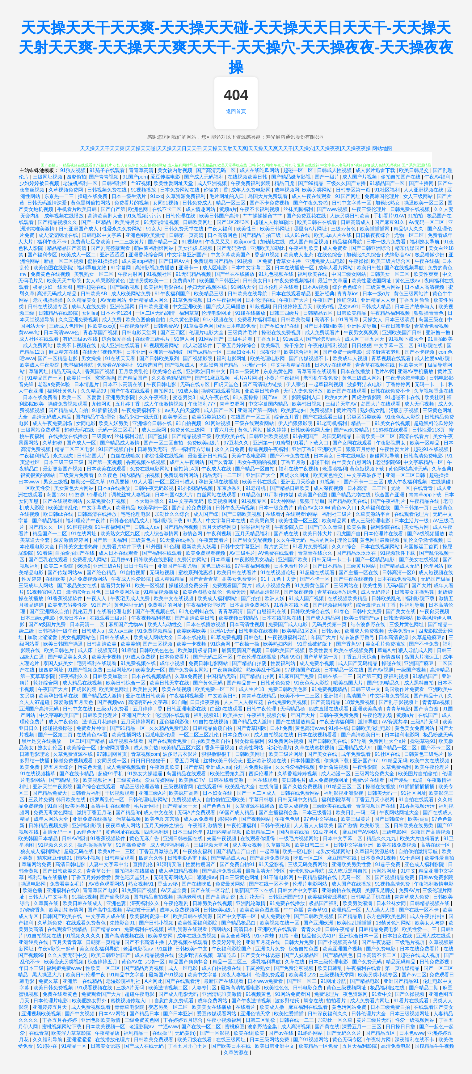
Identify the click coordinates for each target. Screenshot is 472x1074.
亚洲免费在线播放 (93, 819)
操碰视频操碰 (58, 728)
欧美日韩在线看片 (237, 572)
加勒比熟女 (388, 202)
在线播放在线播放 (68, 436)
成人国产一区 (219, 410)
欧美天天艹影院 (65, 280)
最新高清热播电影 (241, 987)
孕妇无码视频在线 (207, 287)
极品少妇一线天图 (53, 287)
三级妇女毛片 (241, 352)
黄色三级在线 (216, 566)
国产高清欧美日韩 (195, 618)
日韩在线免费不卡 (390, 391)
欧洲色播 (33, 890)
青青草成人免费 (412, 896)
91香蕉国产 (306, 436)
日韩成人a (93, 631)
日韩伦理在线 (181, 215)
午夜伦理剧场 (378, 715)
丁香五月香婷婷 (60, 1020)
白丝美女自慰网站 (352, 462)
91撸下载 (289, 935)
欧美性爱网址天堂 (174, 183)
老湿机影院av (138, 948)
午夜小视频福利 (224, 1020)
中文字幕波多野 (365, 475)
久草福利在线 (375, 507)
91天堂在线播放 (178, 540)
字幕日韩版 (262, 799)
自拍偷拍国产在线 (75, 553)
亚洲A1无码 (223, 631)
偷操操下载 (337, 760)
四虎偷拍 (76, 176)
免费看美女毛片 (68, 884)
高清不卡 (324, 319)
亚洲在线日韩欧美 (146, 695)
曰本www (29, 481)
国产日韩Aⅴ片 (175, 261)
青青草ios (348, 293)
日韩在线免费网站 (300, 793)
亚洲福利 (333, 695)
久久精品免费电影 (169, 728)
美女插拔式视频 (196, 248)
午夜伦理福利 (241, 825)
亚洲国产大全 (261, 475)
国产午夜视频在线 (155, 611)
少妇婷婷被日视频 (39, 183)
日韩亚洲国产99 (286, 896)
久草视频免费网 (66, 189)
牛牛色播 (294, 909)
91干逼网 (411, 858)
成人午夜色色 (63, 721)
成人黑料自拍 (419, 682)
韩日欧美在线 (71, 799)
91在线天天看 (121, 358)
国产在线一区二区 (201, 1026)
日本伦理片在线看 (279, 287)
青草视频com (145, 754)
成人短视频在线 (436, 572)
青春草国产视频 (101, 332)
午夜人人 (96, 598)
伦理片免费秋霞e (253, 767)
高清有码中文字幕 (148, 702)
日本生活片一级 (412, 520)
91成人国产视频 (307, 598)
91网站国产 (211, 339)
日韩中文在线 (78, 708)
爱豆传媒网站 (160, 780)
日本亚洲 (136, 352)
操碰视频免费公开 (189, 585)
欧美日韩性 (369, 267)
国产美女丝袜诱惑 (261, 955)
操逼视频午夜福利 (268, 449)
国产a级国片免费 (47, 624)
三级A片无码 (425, 721)
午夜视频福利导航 (151, 618)
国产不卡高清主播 (144, 942)
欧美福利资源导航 (327, 896)
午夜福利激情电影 (433, 884)
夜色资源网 (356, 994)
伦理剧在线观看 (173, 715)
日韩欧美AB (94, 293)
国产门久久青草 (326, 527)
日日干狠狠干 (139, 566)
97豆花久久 (237, 442)
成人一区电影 (183, 968)
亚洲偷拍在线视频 (342, 890)
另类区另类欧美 (364, 416)
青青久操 (311, 929)
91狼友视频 (73, 170)
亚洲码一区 (255, 365)
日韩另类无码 (152, 449)
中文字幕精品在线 (291, 365)
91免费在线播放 (288, 903)
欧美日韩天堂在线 (170, 682)
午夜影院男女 (391, 442)
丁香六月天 (222, 429)
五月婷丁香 (128, 403)
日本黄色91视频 (379, 858)
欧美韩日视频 (307, 403)
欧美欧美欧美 (191, 631)
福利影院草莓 (336, 799)
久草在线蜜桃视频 (315, 747)
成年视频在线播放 (64, 215)
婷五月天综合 (59, 767)
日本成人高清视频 (425, 287)
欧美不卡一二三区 (300, 695)
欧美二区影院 (59, 566)
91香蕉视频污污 (417, 806)
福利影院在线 (385, 527)
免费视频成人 (187, 799)
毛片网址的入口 (227, 196)
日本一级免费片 (277, 507)
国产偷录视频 (115, 896)
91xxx (156, 196)
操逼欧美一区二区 (424, 202)
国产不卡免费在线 (290, 455)
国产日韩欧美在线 (327, 741)
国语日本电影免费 (236, 326)
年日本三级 (31, 968)
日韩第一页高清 (187, 235)
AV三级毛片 (242, 553)
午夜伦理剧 (177, 903)
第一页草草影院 (38, 676)
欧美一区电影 (297, 851)
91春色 (341, 611)
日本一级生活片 (129, 196)
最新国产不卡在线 (254, 890)
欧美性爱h (320, 650)
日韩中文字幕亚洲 (240, 546)
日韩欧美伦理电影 (371, 728)
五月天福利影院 (360, 1046)
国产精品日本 (144, 1013)
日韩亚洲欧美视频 (269, 436)
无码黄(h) (186, 1033)
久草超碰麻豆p (429, 637)
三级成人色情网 (67, 326)
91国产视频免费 (85, 669)
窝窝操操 (105, 378)
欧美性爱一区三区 (298, 520)
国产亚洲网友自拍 (49, 611)
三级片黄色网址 (407, 624)
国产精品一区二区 (397, 747)
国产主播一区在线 (359, 572)
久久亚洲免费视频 (78, 319)
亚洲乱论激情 (251, 903)
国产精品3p (128, 812)
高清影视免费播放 (155, 267)
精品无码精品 (401, 961)
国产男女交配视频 (253, 540)
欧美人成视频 (294, 806)
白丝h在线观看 (227, 708)
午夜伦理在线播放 (257, 656)
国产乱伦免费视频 (192, 507)
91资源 (76, 494)
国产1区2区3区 (234, 222)
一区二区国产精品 (85, 741)
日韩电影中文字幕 (102, 235)
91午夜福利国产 (173, 293)
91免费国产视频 (139, 890)
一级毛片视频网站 (299, 838)
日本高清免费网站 (250, 605)
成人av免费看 (199, 819)
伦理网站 (434, 566)
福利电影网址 (232, 358)
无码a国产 (397, 585)
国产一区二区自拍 (164, 442)
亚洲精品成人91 (356, 747)
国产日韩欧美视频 (242, 514)
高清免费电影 (396, 1046)
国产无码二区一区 (213, 656)
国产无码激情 (232, 248)
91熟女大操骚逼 (145, 773)
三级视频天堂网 (212, 845)
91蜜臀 (283, 442)
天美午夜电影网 (249, 455)
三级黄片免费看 (77, 475)
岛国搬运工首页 (422, 546)
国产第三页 (368, 676)
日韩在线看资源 (227, 780)
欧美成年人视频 (351, 358)
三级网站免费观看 (41, 429)
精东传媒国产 (410, 248)
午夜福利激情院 (206, 825)
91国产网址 (348, 196)
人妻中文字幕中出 (109, 864)
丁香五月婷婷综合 (237, 345)
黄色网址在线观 (123, 832)
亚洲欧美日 (330, 449)
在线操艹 (162, 1033)
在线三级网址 (231, 1039)
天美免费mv (402, 631)
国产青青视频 (104, 176)
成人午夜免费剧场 (52, 423)
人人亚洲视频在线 (424, 189)
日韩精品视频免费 (48, 825)
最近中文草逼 (333, 280)
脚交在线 (313, 1000)
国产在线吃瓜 (197, 884)
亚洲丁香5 (303, 449)
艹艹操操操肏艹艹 (263, 215)
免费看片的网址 (165, 605)
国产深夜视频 (299, 592)
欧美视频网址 (223, 501)
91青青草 (349, 319)
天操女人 (372, 319)
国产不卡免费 (424, 644)
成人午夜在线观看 (312, 196)
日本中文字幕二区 (251, 267)
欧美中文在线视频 (174, 598)
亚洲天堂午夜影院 (53, 786)
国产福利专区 (42, 254)
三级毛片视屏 (410, 942)
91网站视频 (218, 423)
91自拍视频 (189, 423)
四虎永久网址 (295, 475)
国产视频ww (111, 702)
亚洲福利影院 (87, 825)
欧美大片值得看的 (420, 838)
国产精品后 (351, 916)
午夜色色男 (288, 819)
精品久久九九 (381, 838)
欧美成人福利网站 (217, 598)
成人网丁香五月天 (365, 339)
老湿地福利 (334, 468)
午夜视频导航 (135, 326)
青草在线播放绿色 (337, 592)
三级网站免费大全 (375, 773)
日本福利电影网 (402, 734)
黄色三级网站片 (412, 293)
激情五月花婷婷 (100, 721)
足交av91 (348, 306)
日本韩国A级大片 (174, 494)
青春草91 (318, 909)
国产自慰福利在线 (267, 611)
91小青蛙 (265, 935)
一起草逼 (270, 851)
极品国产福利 (324, 903)
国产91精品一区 (128, 728)
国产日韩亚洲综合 (371, 248)
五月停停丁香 (148, 708)
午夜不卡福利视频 (260, 209)
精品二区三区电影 (75, 449)
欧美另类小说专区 (378, 974)
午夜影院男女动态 (254, 559)
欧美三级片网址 (287, 754)
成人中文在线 (159, 812)
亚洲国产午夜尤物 (178, 566)
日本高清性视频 (247, 624)
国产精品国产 (133, 378)
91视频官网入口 (45, 592)
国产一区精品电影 (58, 358)
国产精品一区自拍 (255, 468)
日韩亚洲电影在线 (186, 708)
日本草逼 (221, 559)
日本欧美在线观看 (106, 468)
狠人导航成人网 (416, 650)
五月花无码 (252, 896)
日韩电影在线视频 (258, 631)
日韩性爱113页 (429, 429)
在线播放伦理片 (113, 1039)
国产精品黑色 (338, 955)
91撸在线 (338, 728)
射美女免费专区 (240, 579)
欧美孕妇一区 (153, 507)
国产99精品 (310, 183)
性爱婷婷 (32, 579)
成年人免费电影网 (251, 189)
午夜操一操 (247, 644)
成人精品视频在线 (155, 955)
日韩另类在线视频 (212, 903)
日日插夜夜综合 (373, 235)
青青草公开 (99, 871)
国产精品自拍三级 (261, 235)
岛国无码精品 (337, 436)
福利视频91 (207, 715)
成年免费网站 (213, 1000)
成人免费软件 (275, 916)
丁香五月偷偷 (414, 300)
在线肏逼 (269, 786)
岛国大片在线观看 (381, 403)
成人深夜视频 (329, 488)
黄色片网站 (251, 429)
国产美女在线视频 (419, 559)
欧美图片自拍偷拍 (418, 773)
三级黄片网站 (361, 566)
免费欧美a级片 (204, 442)
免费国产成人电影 (288, 624)
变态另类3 (184, 397)
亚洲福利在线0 (63, 890)
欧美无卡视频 (106, 656)
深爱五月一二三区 (362, 1026)
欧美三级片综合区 (391, 261)
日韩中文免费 (367, 611)
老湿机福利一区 (81, 183)
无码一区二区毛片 (118, 429)
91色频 (171, 546)
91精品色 (250, 494)
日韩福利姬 (115, 183)
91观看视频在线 (95, 987)
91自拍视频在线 (44, 935)
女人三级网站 (418, 196)
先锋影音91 (123, 922)
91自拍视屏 (133, 572)
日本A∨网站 (113, 1013)
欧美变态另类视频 (64, 961)
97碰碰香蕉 (32, 909)
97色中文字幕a (321, 819)
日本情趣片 (87, 384)
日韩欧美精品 (352, 313)
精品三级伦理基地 (140, 786)
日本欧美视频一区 (106, 1026)
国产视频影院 (198, 358)
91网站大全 (243, 287)
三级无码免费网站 (308, 864)
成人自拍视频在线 (274, 734)
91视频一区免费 (255, 261)
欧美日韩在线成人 (83, 903)
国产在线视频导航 (404, 267)
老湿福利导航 (78, 365)
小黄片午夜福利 (283, 378)
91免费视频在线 (138, 663)
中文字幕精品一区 (423, 462)
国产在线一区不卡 (269, 884)
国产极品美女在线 (77, 585)
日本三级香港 (317, 812)
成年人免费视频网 (180, 909)
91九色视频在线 (277, 274)
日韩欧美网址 (198, 222)
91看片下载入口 (311, 442)
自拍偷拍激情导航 (418, 851)
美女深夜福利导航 (99, 948)
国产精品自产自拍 (236, 851)
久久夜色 (107, 475)
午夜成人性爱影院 (131, 579)
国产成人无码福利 (204, 176)
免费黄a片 (184, 280)
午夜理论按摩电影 (406, 378)
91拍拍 (416, 215)
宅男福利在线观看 (97, 663)
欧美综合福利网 (302, 352)
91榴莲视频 (79, 527)
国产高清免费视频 (270, 858)
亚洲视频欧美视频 (41, 1013)
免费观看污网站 (182, 475)
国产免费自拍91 (238, 864)
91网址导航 (334, 981)
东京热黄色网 (278, 371)
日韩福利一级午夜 (58, 631)
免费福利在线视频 (144, 929)
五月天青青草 (67, 942)
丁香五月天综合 (360, 656)
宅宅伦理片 (279, 747)
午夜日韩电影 (396, 326)
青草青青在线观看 (317, 371)
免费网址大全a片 (388, 741)
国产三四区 (173, 332)
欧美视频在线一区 (280, 922)
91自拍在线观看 (416, 799)
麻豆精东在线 (64, 352)
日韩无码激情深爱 (47, 202)
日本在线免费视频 (397, 579)
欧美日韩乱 (330, 968)
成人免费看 (335, 248)
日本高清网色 (223, 235)
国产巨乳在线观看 (48, 559)
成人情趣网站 (201, 209)
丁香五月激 (294, 462)
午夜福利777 (202, 403)
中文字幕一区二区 (394, 345)
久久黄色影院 (184, 319)
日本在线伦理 (192, 637)
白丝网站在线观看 (217, 494)
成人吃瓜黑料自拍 (348, 871)
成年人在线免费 (89, 306)
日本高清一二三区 (367, 488)
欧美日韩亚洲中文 (275, 1046)
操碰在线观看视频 (221, 391)
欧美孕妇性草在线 (59, 695)
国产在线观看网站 (63, 501)
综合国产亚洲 (390, 494)
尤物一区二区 (409, 235)
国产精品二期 (424, 987)
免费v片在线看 (369, 780)
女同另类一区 (112, 760)
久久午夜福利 (154, 397)
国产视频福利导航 (333, 605)
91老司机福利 (332, 423)
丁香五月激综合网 (159, 851)
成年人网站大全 (52, 819)
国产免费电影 (381, 948)
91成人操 (188, 391)
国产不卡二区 (436, 747)
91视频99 (192, 241)
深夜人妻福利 (236, 974)
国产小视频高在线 (338, 942)
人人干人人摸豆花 (244, 702)
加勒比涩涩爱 (42, 637)
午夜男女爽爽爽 (361, 332)
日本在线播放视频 (206, 624)
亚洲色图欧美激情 (145, 235)
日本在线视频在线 (282, 618)
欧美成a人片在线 (333, 235)
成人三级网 (154, 429)
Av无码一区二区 (427, 222)
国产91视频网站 (311, 1039)
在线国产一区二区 (251, 416)
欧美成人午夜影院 (40, 365)
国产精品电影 (365, 981)
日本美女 (323, 455)
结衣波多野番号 (358, 637)
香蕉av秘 (168, 884)
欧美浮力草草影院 (71, 1033)
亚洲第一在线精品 (82, 981)
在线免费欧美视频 (287, 702)
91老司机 (256, 488)
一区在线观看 (263, 780)
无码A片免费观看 (197, 812)
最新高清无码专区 (266, 871)
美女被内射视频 (175, 170)
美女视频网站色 (79, 637)
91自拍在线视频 (211, 721)
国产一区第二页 (56, 734)
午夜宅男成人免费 (130, 598)
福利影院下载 (168, 520)
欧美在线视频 (177, 689)
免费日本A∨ (73, 618)
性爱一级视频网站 (415, 1020)
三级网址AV (120, 669)
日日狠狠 (361, 345)
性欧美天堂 (412, 365)
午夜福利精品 (34, 455)
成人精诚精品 (170, 579)
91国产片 (101, 605)
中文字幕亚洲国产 (187, 254)
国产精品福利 (47, 520)
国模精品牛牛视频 (434, 1046)
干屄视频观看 (120, 793)
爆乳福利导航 (266, 961)
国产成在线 (287, 533)
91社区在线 (388, 754)
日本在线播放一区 (295, 267)
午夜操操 (359, 261)
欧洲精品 (125, 507)
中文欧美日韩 (223, 695)
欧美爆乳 (270, 345)
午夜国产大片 (294, 300)
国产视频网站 (256, 819)
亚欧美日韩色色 (262, 391)
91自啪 (180, 702)
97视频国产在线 (303, 669)
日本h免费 (281, 728)
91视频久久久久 (56, 845)
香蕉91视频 (268, 254)
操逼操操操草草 (95, 845)
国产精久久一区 (46, 527)
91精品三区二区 (344, 786)
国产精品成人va (229, 858)
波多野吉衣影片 (181, 754)
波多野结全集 (262, 1026)
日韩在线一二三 (336, 676)
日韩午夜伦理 (262, 708)
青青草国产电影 (101, 890)
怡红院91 (347, 300)
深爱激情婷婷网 (72, 540)
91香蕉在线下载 (291, 605)
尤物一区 (401, 488)
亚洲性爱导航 (362, 326)
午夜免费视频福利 (294, 280)
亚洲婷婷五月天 (50, 1007)
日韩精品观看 (120, 858)
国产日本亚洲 (178, 1013)
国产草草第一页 (321, 656)
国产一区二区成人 (257, 793)
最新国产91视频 (167, 974)
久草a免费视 (189, 676)
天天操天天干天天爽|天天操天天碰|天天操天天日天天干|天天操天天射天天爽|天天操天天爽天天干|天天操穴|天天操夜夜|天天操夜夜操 (225, 148)
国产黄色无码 (208, 682)
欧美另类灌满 (358, 903)
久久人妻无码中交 (68, 955)
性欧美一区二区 (103, 968)
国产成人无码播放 (226, 306)
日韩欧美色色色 (157, 650)
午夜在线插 (427, 261)
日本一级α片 (376, 293)
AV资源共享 (395, 721)
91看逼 (45, 553)
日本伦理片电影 (51, 1000)
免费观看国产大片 (101, 994)
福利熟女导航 (425, 241)
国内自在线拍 (294, 832)
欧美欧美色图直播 (260, 909)
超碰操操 (439, 475)
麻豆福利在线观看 (308, 1007)
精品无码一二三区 (222, 475)
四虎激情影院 (367, 397)
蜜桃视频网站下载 (62, 1026)
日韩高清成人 (356, 222)
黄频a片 (228, 209)
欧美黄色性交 (328, 475)
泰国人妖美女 (58, 663)
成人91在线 (298, 235)
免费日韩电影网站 (208, 663)
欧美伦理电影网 (268, 358)
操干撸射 (294, 345)
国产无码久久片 (345, 1033)
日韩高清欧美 (102, 644)
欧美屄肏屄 (263, 520)
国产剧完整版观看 (111, 248)
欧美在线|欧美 (250, 1033)
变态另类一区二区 (168, 1007)
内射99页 (290, 656)
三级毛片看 (241, 339)
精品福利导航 (347, 241)
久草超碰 (52, 442)
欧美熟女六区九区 (120, 533)
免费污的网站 (192, 559)
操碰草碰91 (423, 741)
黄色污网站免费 (350, 1007)
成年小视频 (173, 663)
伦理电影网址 (216, 313)
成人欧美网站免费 (131, 293)
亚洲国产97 (366, 760)
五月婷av (121, 559)
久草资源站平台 (373, 514)
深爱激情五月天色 (74, 702)
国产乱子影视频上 (399, 702)
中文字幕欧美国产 (231, 254)
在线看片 (246, 1007)
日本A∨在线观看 (333, 365)
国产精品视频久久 (58, 222)
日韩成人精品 (376, 306)
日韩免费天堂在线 (184, 228)
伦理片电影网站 (310, 884)
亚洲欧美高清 (367, 708)
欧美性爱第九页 (228, 773)
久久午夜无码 (291, 540)
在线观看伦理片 (412, 514)
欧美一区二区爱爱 (82, 397)
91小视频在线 (218, 319)
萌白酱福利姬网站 (154, 248)
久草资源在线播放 (255, 806)
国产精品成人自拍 (68, 410)
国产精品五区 (380, 1033)
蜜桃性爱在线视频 (164, 455)
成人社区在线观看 (39, 339)
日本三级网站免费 (270, 1039)
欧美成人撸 (272, 1007)
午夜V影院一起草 (57, 948)
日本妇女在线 (218, 793)
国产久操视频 (410, 994)
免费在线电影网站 (150, 468)
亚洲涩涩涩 (113, 254)
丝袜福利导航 (129, 436)
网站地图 (382, 148)
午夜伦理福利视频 (328, 345)
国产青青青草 (203, 579)
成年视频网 (287, 189)
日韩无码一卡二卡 (332, 559)
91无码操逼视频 (162, 222)
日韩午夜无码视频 (235, 507)
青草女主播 (289, 261)
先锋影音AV (398, 254)
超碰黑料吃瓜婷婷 (433, 423)
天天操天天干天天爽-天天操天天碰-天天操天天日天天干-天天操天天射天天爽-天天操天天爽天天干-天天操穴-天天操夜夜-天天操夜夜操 (236, 47)
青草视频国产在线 (376, 806)
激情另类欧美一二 (149, 280)
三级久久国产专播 (346, 183)
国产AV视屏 (381, 669)
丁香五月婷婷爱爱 (91, 877)
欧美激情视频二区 (168, 987)
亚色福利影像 (174, 721)
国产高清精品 (326, 702)
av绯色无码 (89, 832)
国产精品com (106, 929)
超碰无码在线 (79, 429)
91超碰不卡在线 (403, 397)
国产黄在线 (327, 1026)
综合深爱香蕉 (117, 339)
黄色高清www (310, 728)
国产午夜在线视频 (354, 579)
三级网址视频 (48, 176)
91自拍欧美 (440, 339)
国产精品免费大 (50, 793)
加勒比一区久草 (88, 481)
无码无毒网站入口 (174, 877)
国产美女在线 (401, 611)
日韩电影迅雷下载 (187, 858)
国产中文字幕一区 (237, 916)
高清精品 (440, 669)
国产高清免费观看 (222, 871)
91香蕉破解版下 (315, 644)
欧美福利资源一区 (149, 916)
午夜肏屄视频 (434, 611)
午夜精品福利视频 (390, 313)
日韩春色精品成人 (129, 520)
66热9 (84, 566)
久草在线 (295, 961)
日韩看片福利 (86, 793)
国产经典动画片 (324, 339)
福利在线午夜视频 (299, 468)
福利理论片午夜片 (86, 520)
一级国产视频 (411, 669)
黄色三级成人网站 (362, 378)
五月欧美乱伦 (134, 371)
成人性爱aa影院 (433, 358)
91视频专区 (254, 501)
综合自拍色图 (304, 948)
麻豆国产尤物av (126, 624)
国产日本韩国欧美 (323, 326)
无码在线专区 (195, 384)
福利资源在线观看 (188, 929)
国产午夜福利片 (389, 501)
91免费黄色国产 (312, 585)
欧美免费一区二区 (215, 689)
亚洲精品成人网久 (149, 300)
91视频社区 (159, 274)
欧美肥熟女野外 (90, 1000)
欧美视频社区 (98, 780)
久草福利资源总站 (375, 851)
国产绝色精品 (101, 572)
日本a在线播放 (114, 488)
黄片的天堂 (277, 546)
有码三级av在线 (81, 339)
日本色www (412, 1033)
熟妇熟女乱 (373, 410)
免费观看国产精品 (214, 261)
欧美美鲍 (130, 644)
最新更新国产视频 (63, 468)
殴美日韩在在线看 (317, 222)
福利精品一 (137, 1033)
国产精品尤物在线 (351, 494)
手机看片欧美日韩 (77, 209)
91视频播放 (144, 189)
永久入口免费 (230, 449)
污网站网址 (385, 871)
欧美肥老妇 (294, 410)
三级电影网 (395, 832)
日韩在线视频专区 (48, 306)
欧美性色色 (277, 987)
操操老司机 (190, 896)
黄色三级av (408, 280)
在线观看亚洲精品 (67, 929)
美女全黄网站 (236, 935)
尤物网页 (101, 403)
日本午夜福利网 (224, 300)
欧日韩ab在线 (59, 514)
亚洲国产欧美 (293, 559)
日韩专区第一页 (354, 189)
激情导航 (368, 721)
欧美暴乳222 (303, 974)
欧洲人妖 (275, 598)
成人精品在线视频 (82, 682)
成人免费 (112, 319)
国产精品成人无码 (400, 566)
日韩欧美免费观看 (154, 1039)
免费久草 (48, 981)
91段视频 (260, 306)
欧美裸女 (233, 715)
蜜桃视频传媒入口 (131, 1000)
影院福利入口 (306, 397)
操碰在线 (391, 663)
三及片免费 (40, 799)
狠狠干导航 (312, 501)
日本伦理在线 (260, 300)
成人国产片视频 (360, 176)
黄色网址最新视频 (380, 540)
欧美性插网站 (127, 734)
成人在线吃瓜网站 (260, 170)
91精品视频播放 (161, 592)
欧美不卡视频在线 (77, 345)
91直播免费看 (131, 845)
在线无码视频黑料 (102, 352)
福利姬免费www (64, 968)
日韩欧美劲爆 (296, 319)
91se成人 (293, 339)
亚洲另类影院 (120, 397)
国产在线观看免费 (167, 741)
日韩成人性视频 (335, 170)
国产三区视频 (158, 644)
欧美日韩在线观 (260, 481)
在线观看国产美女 (433, 1007)
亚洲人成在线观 (434, 935)
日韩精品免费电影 (379, 929)
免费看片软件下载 (122, 546)
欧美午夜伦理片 (433, 767)
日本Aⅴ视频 (316, 287)
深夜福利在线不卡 (415, 1039)
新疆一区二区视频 (64, 261)
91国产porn (135, 176)
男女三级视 (55, 481)
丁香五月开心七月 (188, 1046)
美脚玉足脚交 (380, 890)
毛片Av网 (384, 371)
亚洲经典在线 (34, 942)
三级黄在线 (129, 780)
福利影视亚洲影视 (344, 793)
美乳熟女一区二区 (94, 274)
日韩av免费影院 (436, 877)
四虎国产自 (348, 533)
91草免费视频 (188, 300)
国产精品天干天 (181, 806)
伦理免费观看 (270, 974)
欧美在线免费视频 (397, 845)
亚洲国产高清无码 (39, 708)
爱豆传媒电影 (165, 176)
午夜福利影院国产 (232, 948)
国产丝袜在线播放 (235, 274)
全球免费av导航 (307, 871)
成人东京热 (146, 747)
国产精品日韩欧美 (290, 488)
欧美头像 (357, 527)
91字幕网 (121, 267)
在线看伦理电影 (115, 611)
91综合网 (221, 644)
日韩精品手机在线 (371, 896)
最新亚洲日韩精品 (208, 455)
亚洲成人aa (218, 767)
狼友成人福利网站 (40, 851)
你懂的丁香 (216, 189)
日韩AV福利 (75, 838)
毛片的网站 (322, 540)
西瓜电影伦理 (160, 734)
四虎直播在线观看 (329, 708)
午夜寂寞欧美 (165, 767)
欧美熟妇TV (192, 780)
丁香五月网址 (185, 760)
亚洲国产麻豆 (419, 663)
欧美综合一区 (81, 747)
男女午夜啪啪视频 (257, 462)
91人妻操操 (246, 397)
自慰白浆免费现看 (174, 1000)
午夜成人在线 (216, 468)
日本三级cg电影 (38, 618)
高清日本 (244, 929)
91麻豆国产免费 (297, 676)
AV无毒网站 (113, 300)
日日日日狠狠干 (148, 760)
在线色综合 (330, 254)
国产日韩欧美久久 (63, 871)
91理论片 (97, 494)
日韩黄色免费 (275, 682)
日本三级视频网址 (410, 1013)
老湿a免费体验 (54, 384)
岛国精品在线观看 (186, 773)
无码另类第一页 (330, 624)
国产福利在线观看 (162, 553)
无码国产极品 (436, 579)
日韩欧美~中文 (192, 948)
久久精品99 (94, 391)
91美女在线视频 (393, 423)
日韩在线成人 (115, 637)
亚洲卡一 (189, 267)
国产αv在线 (281, 1033)
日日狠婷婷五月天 (293, 306)
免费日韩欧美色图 (288, 689)
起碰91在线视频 (431, 449)
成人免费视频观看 (126, 767)
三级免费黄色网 (142, 1020)
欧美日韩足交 (414, 170)
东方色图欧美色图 (386, 916)
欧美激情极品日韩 (198, 650)
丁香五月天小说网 (375, 799)
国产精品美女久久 (68, 656)
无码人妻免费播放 (303, 391)
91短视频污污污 (144, 215)
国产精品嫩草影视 (291, 176)
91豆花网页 (326, 832)
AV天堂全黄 (174, 890)
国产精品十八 (429, 695)
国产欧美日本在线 (231, 1046)
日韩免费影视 (434, 961)
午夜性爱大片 (395, 449)
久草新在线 (47, 903)
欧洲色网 (138, 209)
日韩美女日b (257, 280)
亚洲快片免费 (270, 948)
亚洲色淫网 (123, 306)
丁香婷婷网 (399, 384)
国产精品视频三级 (192, 436)
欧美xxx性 (245, 241)
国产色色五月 (216, 806)
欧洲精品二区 (261, 832)
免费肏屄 (236, 592)
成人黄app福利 (139, 261)
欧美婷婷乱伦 (227, 942)
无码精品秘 (293, 708)
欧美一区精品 (425, 442)
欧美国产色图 (312, 494)
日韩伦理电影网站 (148, 799)
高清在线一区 (435, 845)
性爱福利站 (284, 663)
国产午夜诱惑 (376, 942)
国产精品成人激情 (120, 442)
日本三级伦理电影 (329, 961)
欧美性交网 (146, 689)
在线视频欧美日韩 (248, 176)
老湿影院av (142, 1026)
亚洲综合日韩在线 (152, 423)
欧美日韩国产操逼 (63, 644)
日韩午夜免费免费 (339, 715)
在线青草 (39, 1033)
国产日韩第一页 (412, 507)
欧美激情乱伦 (63, 507)
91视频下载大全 (406, 339)
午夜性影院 (365, 767)
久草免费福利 (396, 767)
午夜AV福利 (438, 176)
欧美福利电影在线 (164, 287)
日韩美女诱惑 (106, 1046)
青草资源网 (233, 403)
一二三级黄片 (129, 241)
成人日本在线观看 (119, 553)
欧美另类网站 (317, 189)
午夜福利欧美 (304, 248)
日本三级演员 (400, 319)
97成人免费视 (141, 656)
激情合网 (193, 533)
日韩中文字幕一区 (352, 202)
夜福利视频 (397, 676)
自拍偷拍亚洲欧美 (225, 799)
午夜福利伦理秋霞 (206, 605)
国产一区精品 (96, 222)
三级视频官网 (178, 786)
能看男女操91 (116, 585)
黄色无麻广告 (144, 838)
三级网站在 (347, 585)
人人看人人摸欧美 (314, 825)
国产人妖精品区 (302, 955)
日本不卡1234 (117, 313)
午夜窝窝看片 (214, 540)
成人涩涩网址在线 (58, 235)
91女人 (153, 228)
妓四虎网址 (52, 669)
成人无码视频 (419, 403)
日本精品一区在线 (344, 669)
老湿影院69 (388, 462)
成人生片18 (252, 689)
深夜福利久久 (74, 676)
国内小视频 (89, 858)
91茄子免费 (388, 864)
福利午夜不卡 (52, 241)
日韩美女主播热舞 (78, 546)
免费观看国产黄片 (232, 585)
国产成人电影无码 (178, 994)
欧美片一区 (79, 378)
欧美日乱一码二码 (356, 812)
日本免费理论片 (292, 566)
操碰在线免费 (93, 196)
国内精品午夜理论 (95, 416)
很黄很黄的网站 (38, 475)
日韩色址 (254, 637)
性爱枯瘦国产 (201, 864)
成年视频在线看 (127, 741)
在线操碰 (441, 481)
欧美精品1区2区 (300, 631)
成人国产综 (206, 514)
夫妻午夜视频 (222, 838)
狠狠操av (207, 877)
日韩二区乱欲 (261, 1020)
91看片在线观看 (412, 1000)
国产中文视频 (80, 1013)
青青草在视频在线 (375, 365)
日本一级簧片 (245, 371)
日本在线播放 (355, 371)
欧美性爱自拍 (439, 858)
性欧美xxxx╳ (102, 326)
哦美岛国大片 (348, 682)
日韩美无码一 (382, 793)
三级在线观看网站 (254, 423)
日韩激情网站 (398, 618)
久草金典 (442, 468)
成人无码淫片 (376, 592)
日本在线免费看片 (420, 948)
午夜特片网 (379, 1039)
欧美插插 (418, 819)
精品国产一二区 (50, 533)
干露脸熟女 (258, 968)
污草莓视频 (129, 819)
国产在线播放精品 (296, 721)
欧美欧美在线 (230, 436)
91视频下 (330, 481)
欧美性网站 (251, 747)
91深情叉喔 (170, 864)
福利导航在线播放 (48, 877)
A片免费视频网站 (88, 579)
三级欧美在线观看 (332, 806)
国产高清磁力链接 (262, 384)
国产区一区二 (302, 981)
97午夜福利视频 (253, 566)
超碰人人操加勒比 (274, 222)
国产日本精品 (328, 566)
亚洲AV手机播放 (416, 371)
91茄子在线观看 (108, 170)
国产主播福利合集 (279, 812)
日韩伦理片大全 (369, 1013)
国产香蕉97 (349, 644)
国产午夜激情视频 (251, 1000)
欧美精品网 (335, 520)
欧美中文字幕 (203, 974)
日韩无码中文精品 (298, 799)
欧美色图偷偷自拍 (146, 319)
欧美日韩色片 (59, 650)
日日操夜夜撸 (205, 702)
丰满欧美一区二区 (376, 436)
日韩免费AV (167, 326)
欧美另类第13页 (210, 416)
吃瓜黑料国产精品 (219, 365)
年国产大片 (324, 637)
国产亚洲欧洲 (318, 922)
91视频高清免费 (393, 884)
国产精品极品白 (239, 922)
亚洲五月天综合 (299, 481)
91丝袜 (164, 948)
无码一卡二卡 (430, 384)
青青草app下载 (425, 494)
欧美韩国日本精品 (38, 838)
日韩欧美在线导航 (248, 293)
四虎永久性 (152, 858)
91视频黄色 (259, 994)
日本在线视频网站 (380, 546)
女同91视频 (166, 202)
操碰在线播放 (380, 786)
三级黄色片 (144, 540)
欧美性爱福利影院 (198, 922)
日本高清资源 (393, 637)
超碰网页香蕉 (115, 747)
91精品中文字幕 (127, 974)
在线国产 (428, 715)
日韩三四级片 (284, 313)
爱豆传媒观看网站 (217, 1013)
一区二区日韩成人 (175, 481)
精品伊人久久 (409, 228)
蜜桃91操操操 (103, 261)
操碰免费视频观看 (68, 403)
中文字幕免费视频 (390, 695)
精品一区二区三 (230, 961)
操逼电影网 (34, 884)
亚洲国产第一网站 (258, 410)
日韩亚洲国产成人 (79, 228)
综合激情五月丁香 (376, 605)
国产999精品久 (384, 682)
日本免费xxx (237, 734)
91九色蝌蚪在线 (197, 611)
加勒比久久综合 (364, 254)
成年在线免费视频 (197, 935)
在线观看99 (209, 786)
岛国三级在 (432, 319)
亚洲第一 (263, 442)
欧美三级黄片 (356, 819)
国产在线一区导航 (211, 890)
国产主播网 (422, 183)
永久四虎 (63, 455)
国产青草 (193, 767)
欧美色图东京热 (163, 819)
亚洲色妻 (116, 903)
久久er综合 (344, 546)
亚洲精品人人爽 (379, 300)
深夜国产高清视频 (431, 832)
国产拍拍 (251, 598)
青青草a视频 (436, 702)
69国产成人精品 (237, 812)
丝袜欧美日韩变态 (223, 760)
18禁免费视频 (360, 702)
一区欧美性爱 (35, 488)
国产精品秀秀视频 (144, 968)
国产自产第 (113, 209)
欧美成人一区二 (79, 254)
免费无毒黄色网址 (53, 812)
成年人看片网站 (336, 267)
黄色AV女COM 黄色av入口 (327, 507)
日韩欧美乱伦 (386, 598)
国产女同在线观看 (352, 442)
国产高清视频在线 (124, 935)
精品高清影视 (265, 592)
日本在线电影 (351, 455)
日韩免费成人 (197, 202)
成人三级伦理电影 (371, 520)
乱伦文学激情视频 (423, 540)
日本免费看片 (174, 656)
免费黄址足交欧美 (91, 241)
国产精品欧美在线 (347, 501)
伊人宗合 (296, 384)
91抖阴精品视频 (196, 488)
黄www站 (30, 332)
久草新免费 (50, 922)
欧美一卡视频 (191, 644)
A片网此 (154, 981)
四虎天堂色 (227, 384)
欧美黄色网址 (114, 689)
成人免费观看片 (323, 332)
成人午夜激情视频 (164, 403)
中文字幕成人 (97, 507)
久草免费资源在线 (73, 754)
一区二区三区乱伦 (199, 734)
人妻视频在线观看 (188, 942)
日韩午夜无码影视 (154, 488)
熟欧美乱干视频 (264, 669)
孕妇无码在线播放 (219, 481)
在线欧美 (55, 579)
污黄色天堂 (90, 767)
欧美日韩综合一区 (126, 682)
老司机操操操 (48, 300)
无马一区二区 (356, 877)
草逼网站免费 (37, 864)
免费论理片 (327, 994)
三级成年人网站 (36, 585)
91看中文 (382, 994)
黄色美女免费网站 (415, 728)
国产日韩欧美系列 (159, 358)
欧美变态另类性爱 (68, 605)
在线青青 (423, 488)
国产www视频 (333, 209)
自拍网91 (164, 391)
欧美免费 (30, 767)
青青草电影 (398, 708)
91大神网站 (284, 501)
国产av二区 (275, 397)
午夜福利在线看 (364, 968)
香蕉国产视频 (100, 371)
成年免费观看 (356, 754)
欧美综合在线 (167, 371)
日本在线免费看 (41, 397)
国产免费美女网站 (189, 669)
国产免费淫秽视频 (294, 968)
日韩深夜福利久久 (328, 1013)
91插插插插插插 (417, 786)
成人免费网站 (38, 345)
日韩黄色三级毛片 (424, 754)
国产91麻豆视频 (213, 378)
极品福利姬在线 (388, 987)
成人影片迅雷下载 (376, 170)
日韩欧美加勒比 (111, 676)
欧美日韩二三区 (313, 845)
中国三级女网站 (349, 274)
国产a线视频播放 (426, 533)
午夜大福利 (221, 228)
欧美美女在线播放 (212, 1007)
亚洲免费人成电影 (325, 261)
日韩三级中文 (366, 689)
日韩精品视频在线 (430, 903)
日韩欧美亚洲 (154, 306)
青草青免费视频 (432, 326)
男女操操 (91, 358)
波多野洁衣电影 (365, 384)
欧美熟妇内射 (278, 644)
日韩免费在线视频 (410, 209)
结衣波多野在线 (368, 624)
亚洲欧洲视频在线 (267, 760)
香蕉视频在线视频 (146, 462)
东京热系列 (230, 488)
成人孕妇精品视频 (178, 871)
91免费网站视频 (286, 741)
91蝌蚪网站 (310, 1033)
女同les (90, 313)
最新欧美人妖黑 (199, 546)
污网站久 (221, 929)
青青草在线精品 (259, 695)
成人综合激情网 (162, 533)
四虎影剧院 (84, 689)
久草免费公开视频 (106, 501)
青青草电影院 (130, 1007)
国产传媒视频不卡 (309, 358)
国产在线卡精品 (77, 773)
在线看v (274, 514)
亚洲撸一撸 (439, 332)
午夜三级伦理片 (369, 209)
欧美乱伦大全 (240, 786)
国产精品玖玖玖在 (356, 553)
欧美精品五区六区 (181, 747)
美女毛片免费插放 (385, 644)
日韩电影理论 (34, 754)
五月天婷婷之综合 (164, 825)
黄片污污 (346, 410)
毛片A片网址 (248, 378)
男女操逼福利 (249, 741)
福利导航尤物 (92, 267)
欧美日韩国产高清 (219, 215)
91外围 (153, 546)
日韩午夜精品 (340, 929)
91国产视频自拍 (116, 449)
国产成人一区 (81, 442)
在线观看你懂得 (258, 838)
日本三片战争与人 (415, 306)
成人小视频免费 (274, 585)
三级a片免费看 (113, 708)
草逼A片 (386, 650)
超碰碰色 (227, 819)
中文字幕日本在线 (226, 520)
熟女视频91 (141, 884)
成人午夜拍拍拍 (428, 916)
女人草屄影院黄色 (106, 280)
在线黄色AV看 (93, 734)
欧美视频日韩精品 (238, 618)
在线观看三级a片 (109, 618)
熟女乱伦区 (51, 747)
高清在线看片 (414, 436)
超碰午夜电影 (140, 994)
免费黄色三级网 (188, 429)
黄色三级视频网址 (347, 987)
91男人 (195, 520)
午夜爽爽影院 (228, 669)
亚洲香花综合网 (146, 254)
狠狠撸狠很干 (216, 754)
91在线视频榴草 (38, 773)
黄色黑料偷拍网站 (91, 202)
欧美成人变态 (299, 254)
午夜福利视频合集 (267, 715)
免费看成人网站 (90, 559)
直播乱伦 (143, 864)
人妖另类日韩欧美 (350, 215)
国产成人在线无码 (144, 1046)
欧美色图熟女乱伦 (203, 592)
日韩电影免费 (308, 987)
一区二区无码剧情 (155, 313)
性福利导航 (413, 605)
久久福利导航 (48, 1039)
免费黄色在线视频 (51, 274)
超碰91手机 (111, 773)
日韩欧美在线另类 (414, 825)
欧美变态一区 (150, 669)
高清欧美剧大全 (106, 215)
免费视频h (322, 410)
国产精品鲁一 (242, 682)
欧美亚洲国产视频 (342, 948)
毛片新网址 (147, 806)
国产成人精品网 (323, 618)
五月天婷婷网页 (220, 527)
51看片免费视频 (311, 546)
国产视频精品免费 (395, 877)
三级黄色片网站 (384, 287)
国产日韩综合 (389, 819)
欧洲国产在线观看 (347, 391)
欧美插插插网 (375, 228)
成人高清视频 (296, 1026)
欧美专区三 (176, 416)
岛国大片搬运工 (422, 656)
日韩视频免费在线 (107, 189)
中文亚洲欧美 (187, 306)
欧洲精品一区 (346, 909)
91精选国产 (149, 365)
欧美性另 (372, 585)
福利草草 (189, 313)
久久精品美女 (82, 300)
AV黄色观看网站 (107, 884)
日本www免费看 (265, 981)
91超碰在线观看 (391, 429)
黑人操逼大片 (47, 974)
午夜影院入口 (289, 527)
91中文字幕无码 (186, 501)
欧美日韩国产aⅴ (362, 618)
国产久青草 (221, 462)
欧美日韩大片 (317, 533)
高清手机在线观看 (111, 806)
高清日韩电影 (70, 864)
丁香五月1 (268, 339)
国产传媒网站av (66, 572)
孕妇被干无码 (141, 909)
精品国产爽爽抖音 (189, 961)
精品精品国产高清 (67, 248)
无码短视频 (162, 572)
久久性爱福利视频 (295, 767)
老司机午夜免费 (321, 378)
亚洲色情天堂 (255, 1013)
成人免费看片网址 (370, 1000)
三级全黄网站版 (123, 592)
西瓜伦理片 (262, 773)
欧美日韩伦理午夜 (86, 974)
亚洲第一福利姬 (166, 352)
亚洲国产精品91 (402, 981)
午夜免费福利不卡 (141, 410)
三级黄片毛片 (243, 332)
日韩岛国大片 (92, 455)
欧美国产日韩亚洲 (219, 280)
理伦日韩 (347, 540)
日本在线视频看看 (317, 734)
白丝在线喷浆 (126, 455)
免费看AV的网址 (115, 365)
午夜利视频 (219, 533)
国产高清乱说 (221, 896)
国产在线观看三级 (323, 416)
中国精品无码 (221, 676)
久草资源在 (237, 1052)
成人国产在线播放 (351, 884)
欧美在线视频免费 (354, 650)
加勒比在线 (273, 241)
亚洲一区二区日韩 (406, 475)
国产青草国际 (251, 728)
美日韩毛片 (293, 780)
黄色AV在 (131, 961)
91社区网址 (413, 793)
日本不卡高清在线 (123, 384)
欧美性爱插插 (289, 1013)
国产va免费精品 (352, 429)
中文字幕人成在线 (106, 916)
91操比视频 (84, 896)
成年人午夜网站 (187, 462)
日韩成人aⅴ (147, 527)
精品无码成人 (66, 371)
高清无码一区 (58, 832)
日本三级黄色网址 (240, 877)
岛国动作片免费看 (405, 689)
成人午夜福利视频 (407, 481)
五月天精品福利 (253, 533)
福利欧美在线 (312, 274)
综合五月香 (287, 416)
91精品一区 (74, 1046)
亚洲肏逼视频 (334, 767)
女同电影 (86, 423)
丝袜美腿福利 (298, 209)
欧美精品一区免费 (318, 1046)
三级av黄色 (344, 228)
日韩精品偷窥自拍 (213, 728)
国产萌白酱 (427, 708)
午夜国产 (323, 300)
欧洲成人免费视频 (364, 631)
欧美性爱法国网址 (372, 280)
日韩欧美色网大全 (310, 429)
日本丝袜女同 (391, 903)
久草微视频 (279, 845)
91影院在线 (430, 345)
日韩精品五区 (318, 313)
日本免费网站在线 (180, 189)
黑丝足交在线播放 (42, 741)
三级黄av (102, 436)
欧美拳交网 (161, 935)
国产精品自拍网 (258, 676)
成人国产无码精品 (358, 663)
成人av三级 (121, 631)
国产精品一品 (163, 241)
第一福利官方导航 (191, 449)
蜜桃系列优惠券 (196, 572)
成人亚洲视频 (212, 183)
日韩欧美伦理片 (101, 715)
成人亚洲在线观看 (120, 345)
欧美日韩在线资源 (193, 916)
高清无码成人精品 (57, 293)
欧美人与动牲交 (165, 624)
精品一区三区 (231, 202)
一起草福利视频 (326, 384)
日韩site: (331, 631)
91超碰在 (47, 1046)
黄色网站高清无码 (408, 468)
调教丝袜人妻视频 (131, 494)
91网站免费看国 (293, 994)
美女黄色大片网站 (74, 488)
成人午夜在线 (214, 397)
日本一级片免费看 (386, 241)
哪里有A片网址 (311, 228)
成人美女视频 (247, 845)
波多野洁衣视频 (196, 955)
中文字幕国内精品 (268, 403)
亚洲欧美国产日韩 (402, 332)
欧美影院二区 (375, 825)
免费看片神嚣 (91, 728)
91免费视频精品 (155, 631)
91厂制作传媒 (279, 494)
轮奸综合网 (46, 682)
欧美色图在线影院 (53, 267)
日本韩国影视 (305, 760)
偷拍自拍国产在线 (401, 176)
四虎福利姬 (157, 832)
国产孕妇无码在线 (280, 326)
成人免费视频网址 (329, 780)
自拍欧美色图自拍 (211, 741)
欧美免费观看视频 (206, 553)
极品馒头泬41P (318, 935)
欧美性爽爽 (427, 274)
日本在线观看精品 (291, 293)
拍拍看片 (336, 1000)
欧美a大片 (337, 397)
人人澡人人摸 (380, 909)
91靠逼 (129, 650)
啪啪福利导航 (256, 527)
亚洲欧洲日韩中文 (206, 371)
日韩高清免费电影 (423, 455)
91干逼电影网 (279, 877)
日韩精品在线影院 (58, 313)
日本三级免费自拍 (390, 1007)
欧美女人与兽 (430, 922)
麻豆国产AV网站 (361, 832)
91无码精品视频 (194, 274)
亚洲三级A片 (107, 566)
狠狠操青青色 (429, 313)
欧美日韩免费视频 (53, 987)
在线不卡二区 (167, 209)
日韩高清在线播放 (97, 514)
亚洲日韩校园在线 (183, 838)
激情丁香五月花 (95, 812)
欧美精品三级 (209, 293)
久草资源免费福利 (186, 196)
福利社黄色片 (62, 391)
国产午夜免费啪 (311, 202)
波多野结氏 (288, 1000)
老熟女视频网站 (334, 851)
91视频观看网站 (162, 345)
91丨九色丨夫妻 (279, 579)
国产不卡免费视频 (270, 202)
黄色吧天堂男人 (133, 877)
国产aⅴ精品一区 (205, 352)
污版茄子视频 (404, 410)
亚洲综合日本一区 (359, 935)
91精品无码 (394, 760)
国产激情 (347, 825)
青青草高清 (142, 170)
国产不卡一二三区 (364, 481)
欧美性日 (246, 228)
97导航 (358, 741)
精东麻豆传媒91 (55, 858)
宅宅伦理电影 (136, 514)
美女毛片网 (417, 527)
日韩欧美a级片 (220, 909)
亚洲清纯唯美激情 (222, 994)
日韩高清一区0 (399, 572)
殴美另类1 (76, 806)
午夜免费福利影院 (251, 183)
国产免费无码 (367, 961)
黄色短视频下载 (368, 468)
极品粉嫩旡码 (438, 734)
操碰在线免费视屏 (281, 332)
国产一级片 (327, 176)
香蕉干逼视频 (220, 747)
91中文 (408, 871)
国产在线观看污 (183, 981)
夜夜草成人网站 (123, 825)
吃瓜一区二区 (308, 858)
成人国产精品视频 (309, 241)
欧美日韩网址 (275, 228)
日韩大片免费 (299, 942)
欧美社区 (434, 397)
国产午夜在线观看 (130, 391)
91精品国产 (426, 676)
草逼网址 (38, 371)
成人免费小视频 (317, 663)
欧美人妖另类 (114, 423)
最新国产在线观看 (224, 981)
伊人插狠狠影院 (296, 423)
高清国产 (356, 695)
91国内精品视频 (224, 832)
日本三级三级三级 (64, 462)
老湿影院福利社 (124, 981)
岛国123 (56, 494)
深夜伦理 (270, 352)
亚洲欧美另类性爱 (351, 864)
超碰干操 (319, 462)
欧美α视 (325, 306)
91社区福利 (387, 189)
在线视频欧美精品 (348, 598)
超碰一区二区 (298, 170)
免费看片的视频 (132, 202)
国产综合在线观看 (96, 786)
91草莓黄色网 (198, 326)
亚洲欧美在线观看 (277, 929)
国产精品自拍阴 (250, 663)
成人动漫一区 (336, 773)
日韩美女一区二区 (390, 274)
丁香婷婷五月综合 (183, 1020)
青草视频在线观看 (391, 358)
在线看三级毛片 (153, 339)
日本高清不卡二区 (377, 955)
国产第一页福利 (110, 540)
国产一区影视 (215, 1033)
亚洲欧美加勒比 (268, 248)
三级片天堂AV (342, 403)
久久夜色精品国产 (171, 378)
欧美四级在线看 (195, 1039)
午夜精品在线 (425, 501)
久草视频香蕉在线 (433, 391)
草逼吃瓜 (227, 955)
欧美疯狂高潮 (184, 793)
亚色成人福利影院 (424, 864)
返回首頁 (236, 111)
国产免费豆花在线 (306, 215)
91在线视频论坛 (278, 572)
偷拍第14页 (186, 468)
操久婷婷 (277, 429)
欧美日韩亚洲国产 (111, 955)
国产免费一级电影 (342, 352)
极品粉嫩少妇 (430, 254)
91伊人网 (185, 339)
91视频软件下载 (398, 553)
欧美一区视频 (150, 585)
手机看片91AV (389, 215)
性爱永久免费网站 (122, 228)
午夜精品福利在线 (317, 877)
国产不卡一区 (315, 579)
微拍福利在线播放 (135, 871)
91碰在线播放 (251, 313)
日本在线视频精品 (151, 676)
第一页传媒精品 (403, 968)
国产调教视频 (125, 287)
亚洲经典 (325, 293)
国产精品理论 (64, 780)
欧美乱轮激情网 (67, 909)
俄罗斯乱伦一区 (107, 799)
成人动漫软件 (198, 345)
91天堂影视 (272, 864)
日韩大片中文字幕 (298, 890)
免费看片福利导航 (257, 319)
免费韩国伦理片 (382, 196)
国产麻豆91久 (390, 222)
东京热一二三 (59, 196)
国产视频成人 (180, 365)
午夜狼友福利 (198, 851)
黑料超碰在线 (91, 287)
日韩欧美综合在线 (310, 611)
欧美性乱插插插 (355, 922)
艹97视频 (141, 183)
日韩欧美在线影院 (153, 559)
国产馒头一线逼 (406, 780)
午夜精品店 (108, 1033)
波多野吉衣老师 (384, 352)
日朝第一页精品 (104, 942)
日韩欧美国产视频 (285, 650)
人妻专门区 (205, 987)
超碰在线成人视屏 (420, 955)
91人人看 (142, 481)
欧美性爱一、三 (420, 929)
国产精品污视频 (181, 527)
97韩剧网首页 (112, 754)
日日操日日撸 (401, 1026)
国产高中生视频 (105, 909)
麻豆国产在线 (342, 858)
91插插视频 (105, 410)
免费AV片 (409, 890)
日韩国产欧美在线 (62, 916)
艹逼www (168, 1026)
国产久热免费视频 (303, 786)
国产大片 (421, 585)
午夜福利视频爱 (187, 695)
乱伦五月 (83, 611)
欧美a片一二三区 (117, 851)
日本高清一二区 (88, 624)
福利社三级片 (337, 514)
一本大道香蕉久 (148, 501)
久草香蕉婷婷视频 (297, 773)
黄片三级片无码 (374, 1020)
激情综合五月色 (84, 592)
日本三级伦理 (188, 832)
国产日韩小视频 (157, 922)
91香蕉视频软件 (65, 598)
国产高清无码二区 (216, 170)
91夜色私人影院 (403, 416)
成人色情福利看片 (170, 845)
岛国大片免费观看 (268, 196)
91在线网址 (84, 533)
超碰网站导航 (385, 455)
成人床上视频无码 (98, 650)
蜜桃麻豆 (235, 1026)
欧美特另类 (128, 222)
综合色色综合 (347, 287)
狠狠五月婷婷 (361, 449)
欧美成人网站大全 (153, 637)
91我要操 (119, 481)
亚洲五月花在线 (263, 942)
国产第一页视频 (105, 462)
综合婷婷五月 (103, 961)
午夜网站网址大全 (399, 812)
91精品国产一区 (388, 183)
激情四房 (391, 656)
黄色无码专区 (347, 1039)
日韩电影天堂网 (140, 332)
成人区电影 (215, 267)
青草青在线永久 (316, 553)
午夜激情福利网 (337, 721)
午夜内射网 (131, 274)
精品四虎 (284, 183)
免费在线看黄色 (60, 994)
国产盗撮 (158, 436)
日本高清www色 (62, 332)
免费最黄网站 (230, 884)
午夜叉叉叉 (218, 241)
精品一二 (361, 423)
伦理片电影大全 (207, 332)
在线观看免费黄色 (86, 922)
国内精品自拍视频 (140, 475)
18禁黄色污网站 (394, 922)
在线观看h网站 (302, 514)
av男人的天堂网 (183, 410)
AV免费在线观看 (276, 553)
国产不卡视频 (420, 352)
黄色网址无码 (129, 605)
